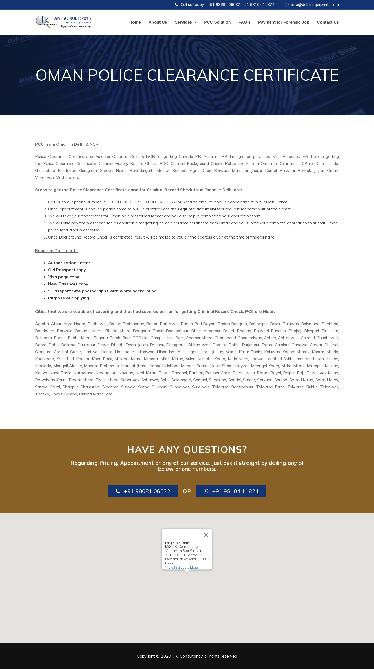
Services (185, 22)
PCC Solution (217, 22)
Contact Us (328, 22)
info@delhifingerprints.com (315, 4)
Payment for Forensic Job (283, 22)
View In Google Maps (182, 567)
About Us (158, 22)
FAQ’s (244, 22)
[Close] (206, 535)
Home (135, 22)
